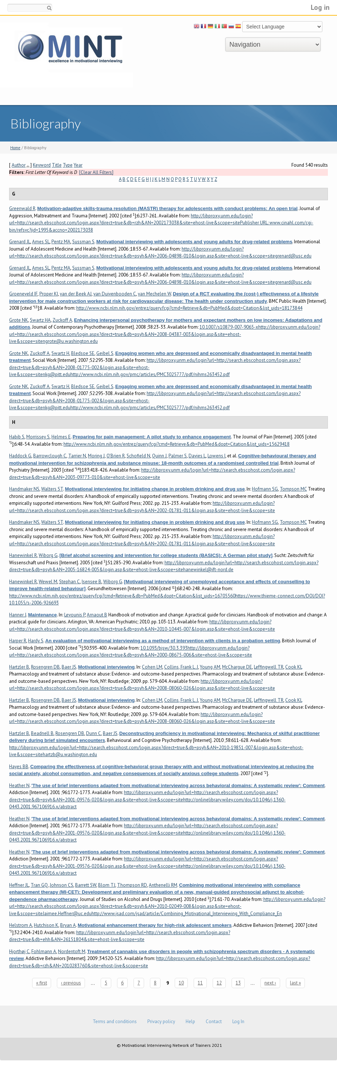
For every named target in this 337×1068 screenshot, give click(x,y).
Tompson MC (293, 489)
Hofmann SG (265, 489)
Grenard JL (19, 242)
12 (219, 983)
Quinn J (159, 456)
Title (57, 165)
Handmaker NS (24, 489)
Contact (214, 1021)
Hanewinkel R (23, 555)
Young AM (210, 667)
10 (181, 983)
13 (238, 983)
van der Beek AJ (76, 294)
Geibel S (104, 353)
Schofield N (138, 456)
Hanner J (17, 615)
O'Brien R (115, 456)
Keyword (42, 165)
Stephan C (69, 581)
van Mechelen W (154, 294)
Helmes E (61, 437)
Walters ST (52, 489)
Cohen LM (152, 667)
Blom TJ (106, 885)
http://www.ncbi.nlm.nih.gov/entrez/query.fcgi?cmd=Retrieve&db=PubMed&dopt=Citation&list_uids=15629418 (176, 444)
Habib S (16, 437)
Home (15, 147)
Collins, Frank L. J (181, 667)
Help (190, 1021)
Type (68, 165)
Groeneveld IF (23, 294)
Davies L (197, 456)
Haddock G (20, 456)
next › (270, 983)
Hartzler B (19, 667)
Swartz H (60, 353)
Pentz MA (60, 242)
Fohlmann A (43, 951)
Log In (238, 1021)
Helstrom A (20, 925)
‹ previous (71, 983)
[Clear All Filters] (96, 172)
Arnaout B (97, 615)
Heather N (19, 785)
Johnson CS (61, 885)
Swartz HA (40, 320)
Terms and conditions (115, 1021)
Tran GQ (39, 885)
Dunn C (93, 733)
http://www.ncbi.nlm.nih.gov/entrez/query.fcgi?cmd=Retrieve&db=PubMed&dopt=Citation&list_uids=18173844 (189, 308)
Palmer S (177, 456)
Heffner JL (19, 885)
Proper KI (48, 294)
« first (41, 983)
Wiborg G (48, 555)
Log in (320, 7)
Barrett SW (85, 885)
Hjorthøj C (19, 951)
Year (78, 165)
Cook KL (293, 667)
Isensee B (91, 581)
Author (19, 165)
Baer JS (69, 667)
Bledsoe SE (82, 353)
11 (200, 983)
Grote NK (18, 320)
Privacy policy (161, 1021)
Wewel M (48, 581)
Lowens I (216, 456)
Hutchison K (46, 925)
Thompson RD (132, 885)
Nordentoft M (71, 951)
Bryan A (68, 925)
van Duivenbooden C (114, 294)
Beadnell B (42, 733)
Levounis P (74, 615)
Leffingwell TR (268, 667)
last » (295, 983)
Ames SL (41, 242)
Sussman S (83, 242)
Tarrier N (77, 456)
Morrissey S (38, 437)
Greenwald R (22, 208)
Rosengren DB (45, 667)
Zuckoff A (62, 320)
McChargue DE (237, 667)
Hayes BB (18, 766)
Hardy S (35, 641)
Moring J (96, 456)
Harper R (17, 641)
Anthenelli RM (163, 885)
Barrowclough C (49, 456)
